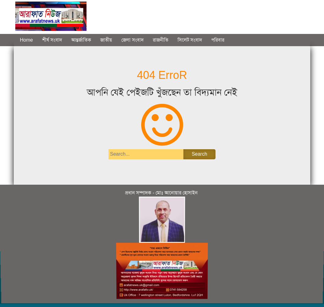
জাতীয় (106, 40)
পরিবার (217, 40)
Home (26, 40)
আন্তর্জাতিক (81, 40)
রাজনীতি (160, 40)
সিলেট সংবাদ (190, 40)
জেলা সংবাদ (132, 40)
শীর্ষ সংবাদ (52, 40)
